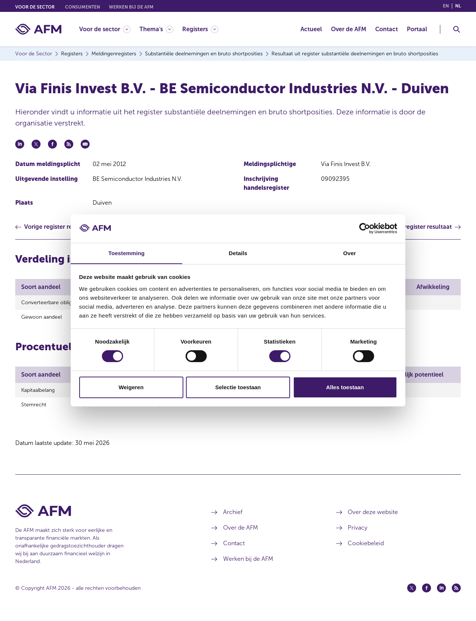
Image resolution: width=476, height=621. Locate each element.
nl (458, 6)
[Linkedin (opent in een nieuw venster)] (441, 592)
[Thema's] (156, 29)
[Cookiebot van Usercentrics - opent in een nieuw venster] (364, 228)
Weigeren (131, 387)
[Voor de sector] (105, 29)
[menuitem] (109, 29)
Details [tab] (238, 253)
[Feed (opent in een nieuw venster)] (456, 592)
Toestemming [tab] (126, 253)
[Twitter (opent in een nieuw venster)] (411, 592)
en (446, 6)
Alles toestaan (345, 387)
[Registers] (200, 29)
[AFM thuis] (38, 29)
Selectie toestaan (238, 387)
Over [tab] (349, 253)
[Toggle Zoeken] (456, 29)
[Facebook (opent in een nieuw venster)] (426, 592)
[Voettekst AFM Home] (102, 515)
